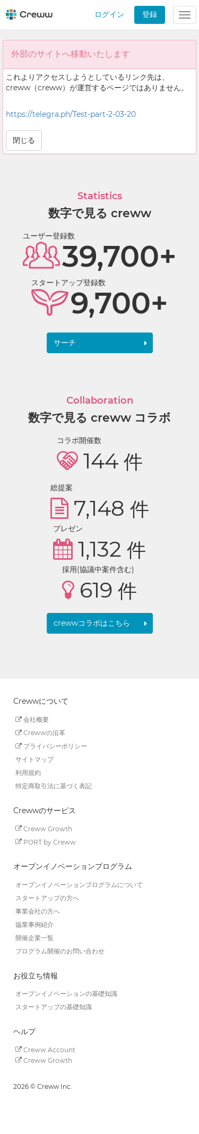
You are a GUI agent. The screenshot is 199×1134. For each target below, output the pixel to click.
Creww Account (45, 1049)
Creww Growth (43, 828)
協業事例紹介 (34, 924)
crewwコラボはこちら (92, 623)
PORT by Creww (45, 842)
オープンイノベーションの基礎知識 (66, 993)
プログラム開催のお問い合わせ (60, 951)
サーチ (65, 342)
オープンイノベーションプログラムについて (79, 885)
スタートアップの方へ (47, 898)
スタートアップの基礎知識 (53, 1007)
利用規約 (28, 773)
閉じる (24, 140)
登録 (149, 14)
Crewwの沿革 (40, 733)
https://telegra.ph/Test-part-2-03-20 (71, 114)
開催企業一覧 (34, 938)
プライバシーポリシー (51, 746)
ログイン (109, 14)
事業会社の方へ (37, 911)
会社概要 (32, 719)
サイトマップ (34, 759)
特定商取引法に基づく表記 (53, 786)
